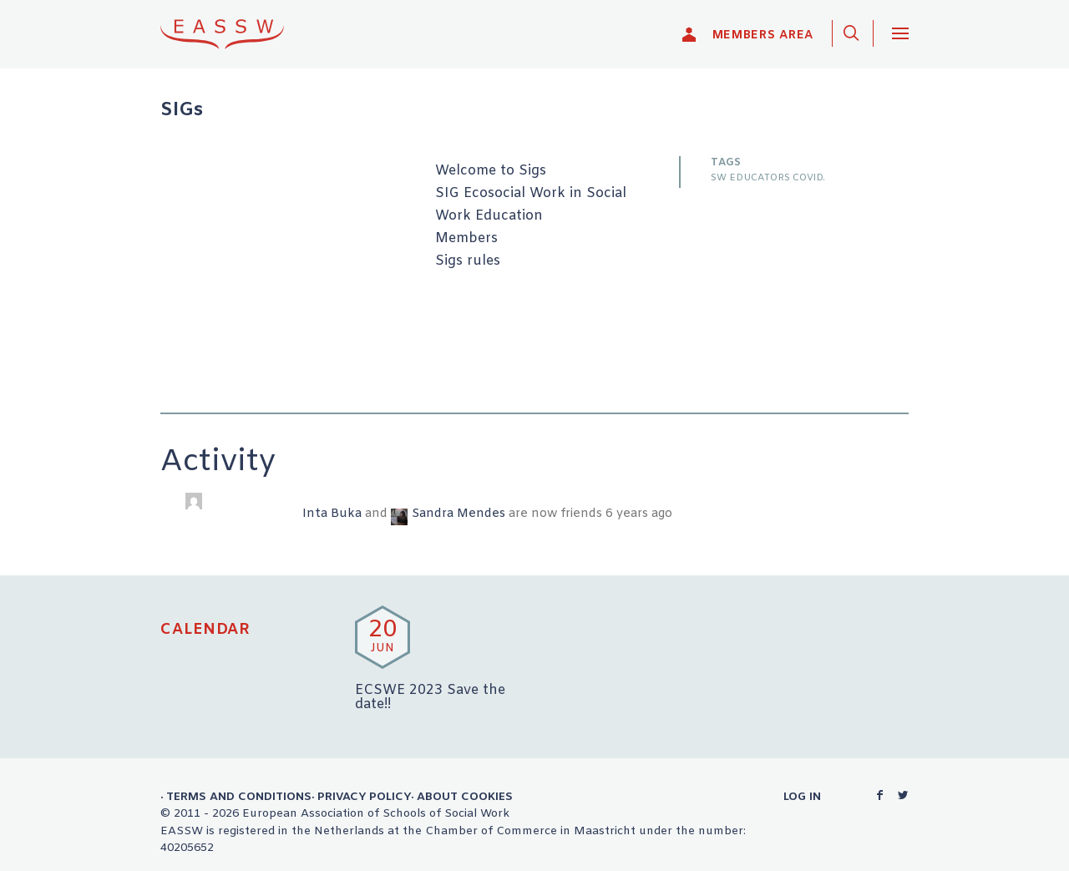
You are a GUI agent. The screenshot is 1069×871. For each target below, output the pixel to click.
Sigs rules (467, 261)
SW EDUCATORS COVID (767, 178)
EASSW (233, 34)
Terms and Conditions (239, 796)
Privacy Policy (364, 796)
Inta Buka (332, 514)
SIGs (181, 111)
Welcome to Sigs (490, 171)
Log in (802, 796)
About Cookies (465, 796)
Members (466, 239)
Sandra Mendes (458, 514)
